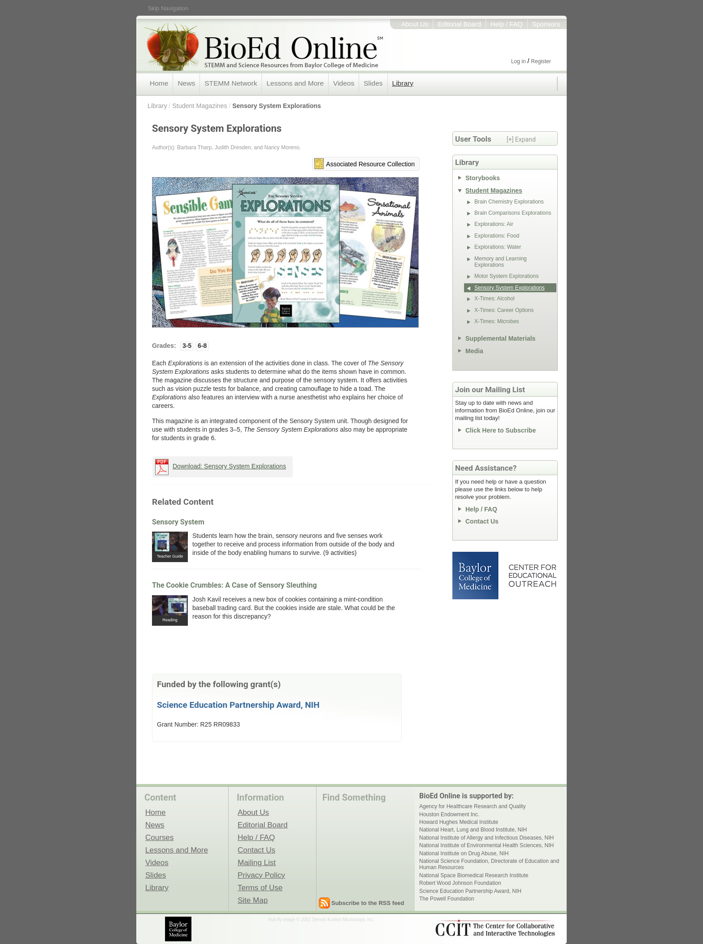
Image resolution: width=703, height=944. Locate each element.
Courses (159, 837)
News (186, 83)
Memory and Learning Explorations (500, 261)
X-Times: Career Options (504, 310)
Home (159, 83)
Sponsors (546, 24)
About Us (415, 24)
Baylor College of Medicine (476, 575)
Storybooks (482, 178)
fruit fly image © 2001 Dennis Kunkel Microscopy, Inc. (321, 919)
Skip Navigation (168, 8)
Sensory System (178, 522)
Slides (373, 83)
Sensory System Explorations (276, 105)
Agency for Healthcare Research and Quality (472, 806)
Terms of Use (260, 887)
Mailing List (257, 862)
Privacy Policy (261, 875)
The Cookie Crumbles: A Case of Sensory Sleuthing (234, 585)
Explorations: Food (496, 236)
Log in (518, 61)
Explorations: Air (493, 224)
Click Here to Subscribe (500, 430)
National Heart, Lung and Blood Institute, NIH (473, 830)
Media (474, 351)
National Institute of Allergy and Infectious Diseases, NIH (486, 838)
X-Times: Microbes (496, 321)
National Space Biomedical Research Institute (473, 875)
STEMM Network (230, 83)
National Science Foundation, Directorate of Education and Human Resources (489, 864)
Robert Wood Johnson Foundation (460, 883)
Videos (343, 83)
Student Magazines (199, 105)
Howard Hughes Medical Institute (458, 822)
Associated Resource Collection (370, 164)
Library (402, 83)
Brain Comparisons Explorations (512, 213)
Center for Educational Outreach (532, 575)
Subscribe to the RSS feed (367, 903)
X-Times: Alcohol (494, 298)
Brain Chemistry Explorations (509, 202)
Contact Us (482, 521)
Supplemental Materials (500, 338)
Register (541, 61)
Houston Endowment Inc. (449, 814)
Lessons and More (295, 83)
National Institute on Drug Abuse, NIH (463, 853)
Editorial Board (459, 24)
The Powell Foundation (446, 899)
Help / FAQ (506, 24)
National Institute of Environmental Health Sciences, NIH (486, 845)
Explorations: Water (497, 247)
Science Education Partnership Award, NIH (238, 705)
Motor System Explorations (506, 276)
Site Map (253, 900)
